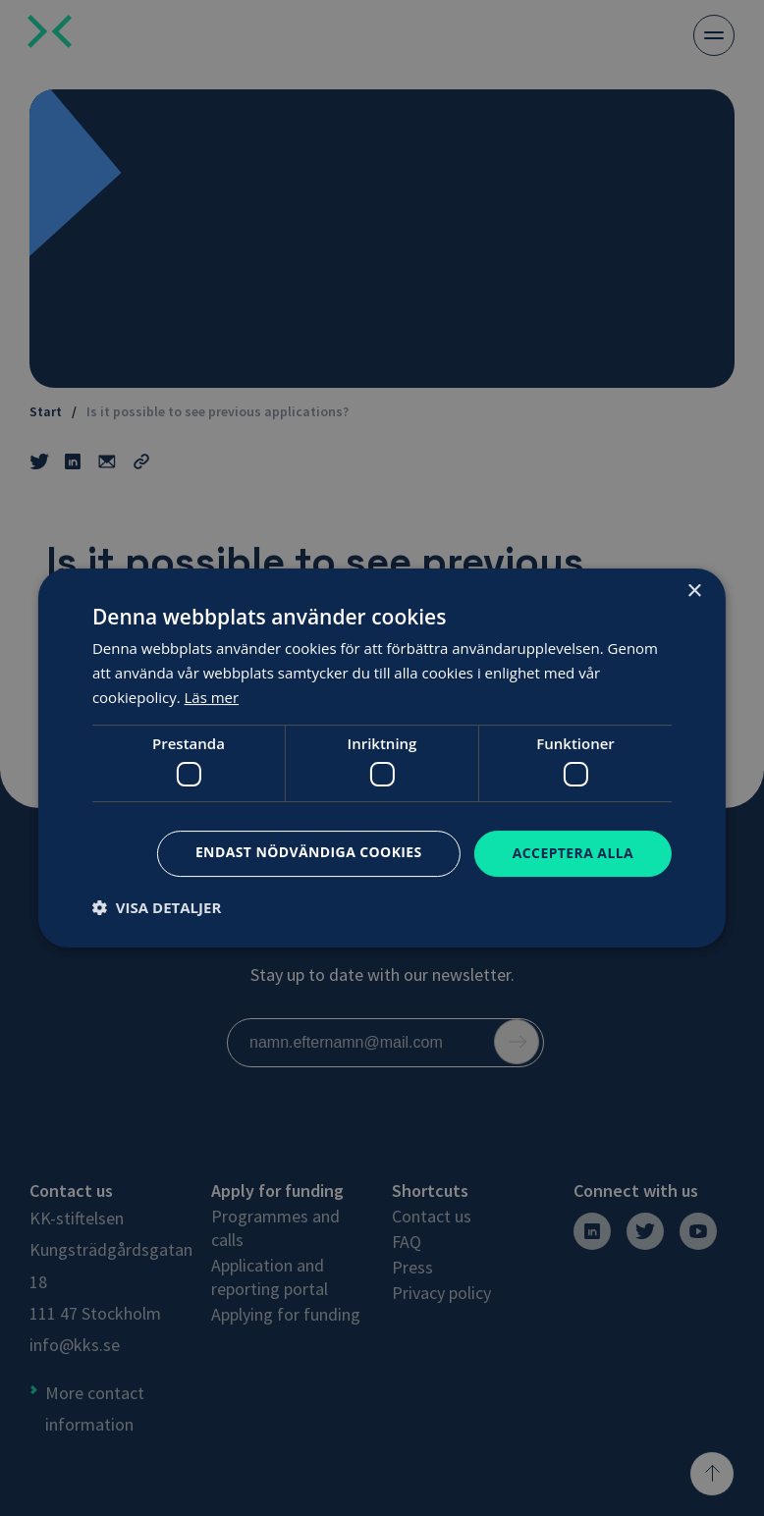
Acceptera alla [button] (573, 852)
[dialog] (382, 758)
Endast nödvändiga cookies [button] (308, 851)
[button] (156, 907)
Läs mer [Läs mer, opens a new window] (212, 697)
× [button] (693, 591)
